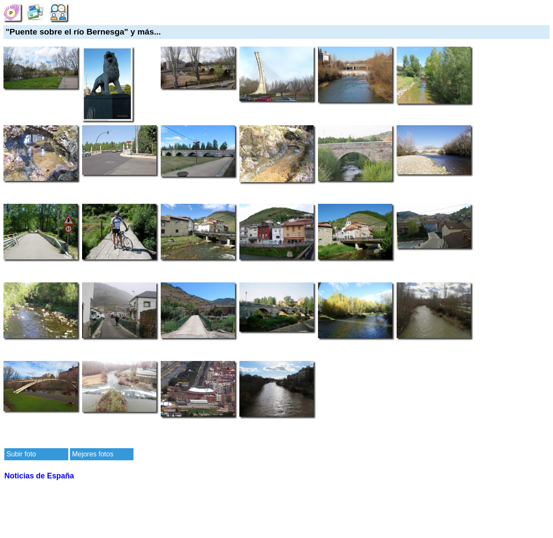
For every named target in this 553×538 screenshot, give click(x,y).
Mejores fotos (93, 454)
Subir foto (21, 454)
